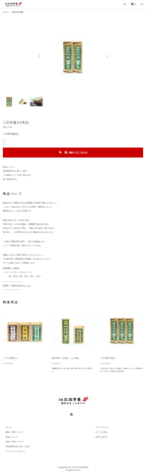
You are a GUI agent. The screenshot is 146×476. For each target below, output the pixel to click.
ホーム (5, 12)
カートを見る (101, 432)
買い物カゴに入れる (73, 152)
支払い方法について (15, 441)
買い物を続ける (10, 179)
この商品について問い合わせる (17, 175)
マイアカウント (102, 427)
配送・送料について (15, 432)
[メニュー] (141, 4)
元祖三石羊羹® (18, 12)
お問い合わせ (101, 437)
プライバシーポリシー (16, 451)
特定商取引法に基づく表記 (15, 171)
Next (106, 56)
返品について (9, 167)
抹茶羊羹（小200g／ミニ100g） (65, 358)
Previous (39, 56)
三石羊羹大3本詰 (107, 358)
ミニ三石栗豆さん (12, 358)
